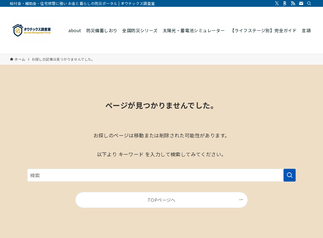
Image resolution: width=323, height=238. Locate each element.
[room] (285, 3)
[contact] (301, 3)
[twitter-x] (277, 3)
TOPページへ (161, 200)
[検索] (309, 3)
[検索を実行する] (289, 175)
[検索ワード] (161, 175)
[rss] (293, 3)
